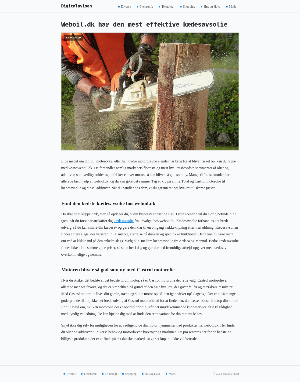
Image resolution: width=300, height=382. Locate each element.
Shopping (189, 6)
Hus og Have (212, 6)
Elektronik (146, 6)
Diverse (126, 6)
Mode (232, 6)
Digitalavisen (76, 6)
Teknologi (168, 6)
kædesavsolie (124, 221)
